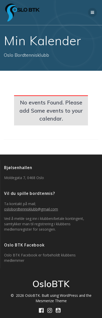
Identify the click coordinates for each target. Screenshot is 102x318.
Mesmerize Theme (51, 300)
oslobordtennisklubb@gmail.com (31, 209)
